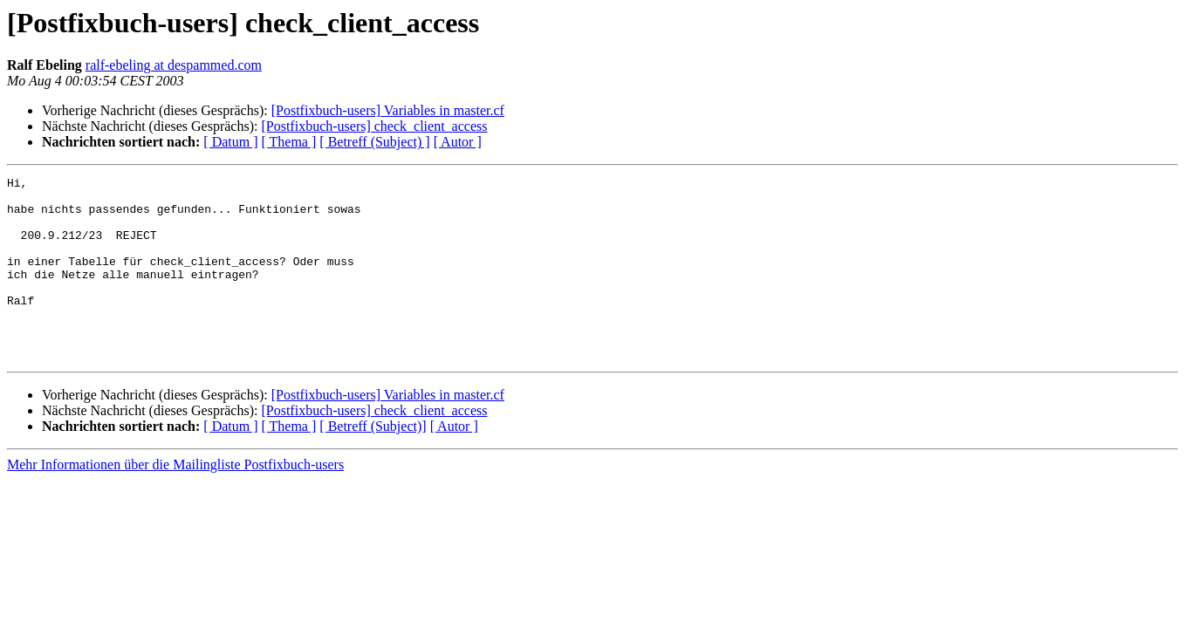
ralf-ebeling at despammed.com (174, 65)
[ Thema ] (289, 141)
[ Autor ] (458, 141)
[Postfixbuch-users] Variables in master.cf (387, 110)
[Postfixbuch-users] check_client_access (374, 126)
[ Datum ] (230, 141)
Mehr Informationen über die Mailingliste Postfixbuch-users (175, 501)
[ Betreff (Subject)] (372, 462)
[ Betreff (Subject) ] (374, 141)
